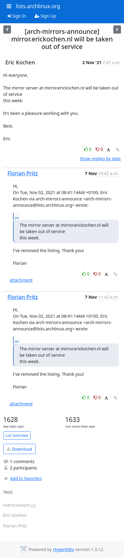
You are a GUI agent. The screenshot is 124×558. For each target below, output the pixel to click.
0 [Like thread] (88, 149)
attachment (21, 280)
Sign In (17, 16)
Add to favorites (22, 478)
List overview (17, 435)
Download (19, 449)
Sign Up (45, 16)
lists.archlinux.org (38, 6)
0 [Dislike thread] (99, 149)
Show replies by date (100, 158)
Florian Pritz (23, 173)
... (17, 216)
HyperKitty (63, 549)
